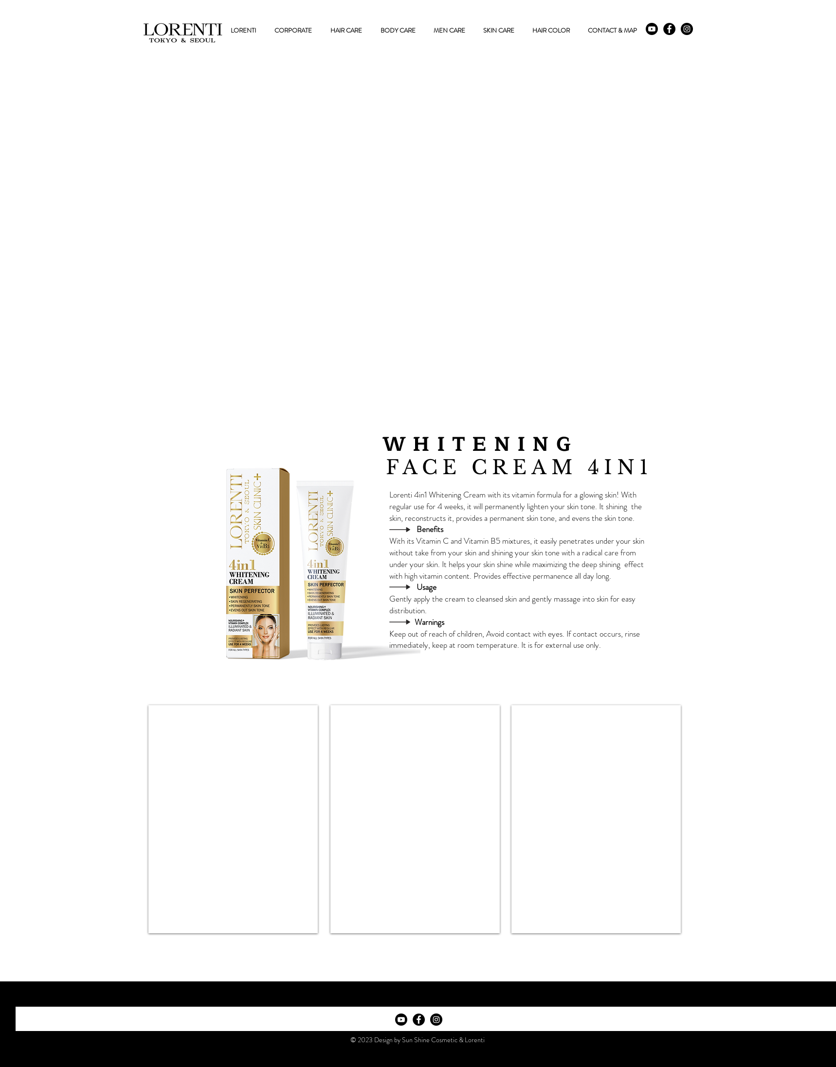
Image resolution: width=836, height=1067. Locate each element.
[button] (346, 30)
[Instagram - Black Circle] (687, 29)
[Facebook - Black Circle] (669, 29)
